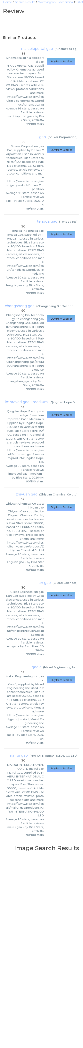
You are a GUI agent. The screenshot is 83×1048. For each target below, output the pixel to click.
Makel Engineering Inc (60, 667)
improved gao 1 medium (26, 402)
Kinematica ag (66, 49)
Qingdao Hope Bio (64, 402)
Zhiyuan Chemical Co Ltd (58, 494)
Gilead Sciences (65, 583)
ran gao (44, 583)
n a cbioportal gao (37, 49)
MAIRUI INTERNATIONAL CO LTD (53, 755)
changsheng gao (20, 306)
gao (42, 137)
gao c (36, 667)
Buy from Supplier (61, 61)
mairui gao (18, 755)
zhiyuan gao (26, 494)
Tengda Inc (68, 221)
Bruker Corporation (63, 137)
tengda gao (47, 221)
